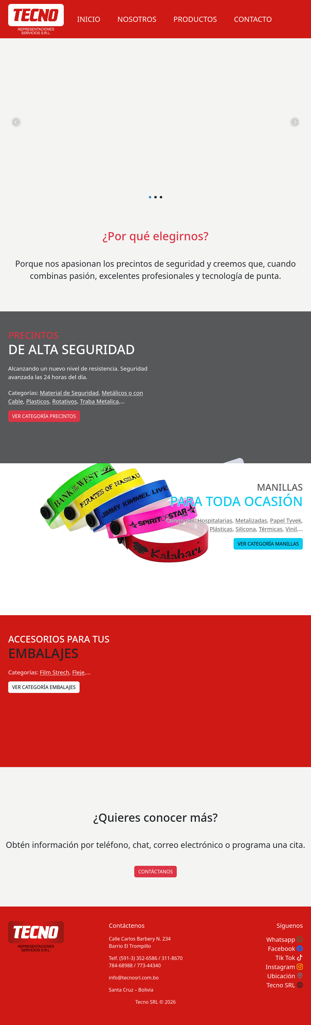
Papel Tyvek (285, 520)
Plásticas (221, 529)
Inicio (89, 19)
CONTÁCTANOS (155, 871)
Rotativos (64, 401)
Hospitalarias (214, 520)
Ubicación (285, 976)
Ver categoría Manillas (268, 543)
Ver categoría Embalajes (44, 687)
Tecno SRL (285, 985)
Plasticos (37, 401)
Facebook (285, 948)
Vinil (291, 529)
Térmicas (270, 529)
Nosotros (137, 19)
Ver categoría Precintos (44, 416)
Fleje (78, 672)
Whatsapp (284, 939)
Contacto (253, 19)
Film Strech (54, 672)
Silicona (246, 529)
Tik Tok (289, 958)
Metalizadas (251, 520)
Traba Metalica (99, 401)
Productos (195, 19)
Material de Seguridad (69, 392)
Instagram (284, 967)
